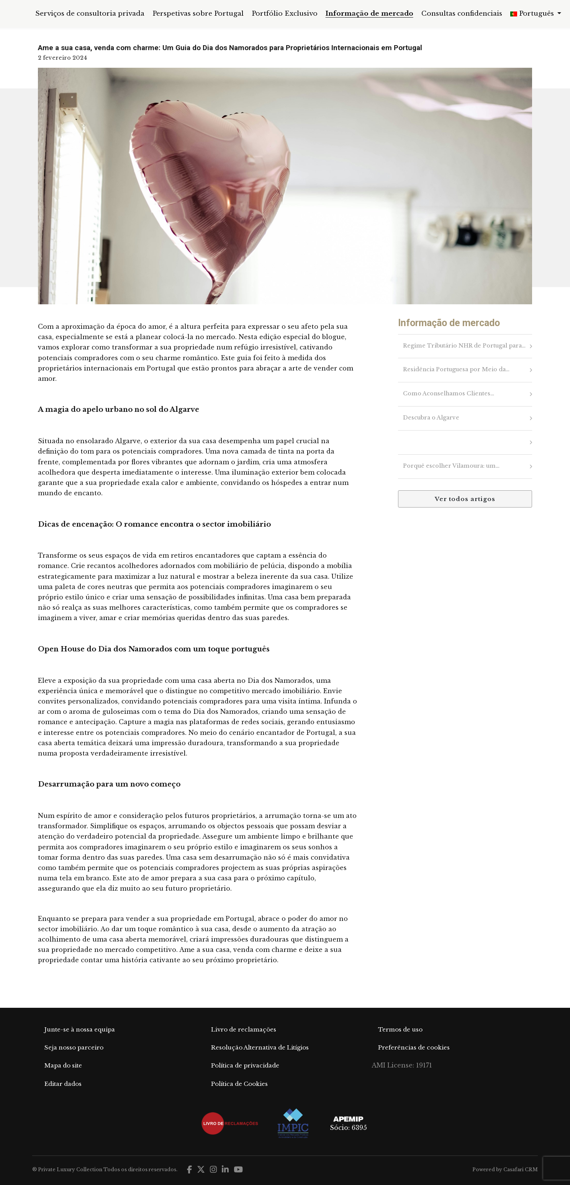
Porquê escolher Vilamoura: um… (451, 466)
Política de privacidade (245, 1065)
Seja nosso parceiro (73, 1047)
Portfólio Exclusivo (285, 14)
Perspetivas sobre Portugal (198, 14)
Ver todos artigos (465, 499)
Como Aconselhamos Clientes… (448, 393)
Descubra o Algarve (431, 418)
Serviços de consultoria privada (89, 14)
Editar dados (63, 1083)
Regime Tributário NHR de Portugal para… (464, 346)
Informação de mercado (369, 14)
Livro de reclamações (243, 1029)
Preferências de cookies (414, 1047)
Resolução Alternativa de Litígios (260, 1047)
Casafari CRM (520, 1169)
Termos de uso (400, 1029)
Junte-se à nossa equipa (79, 1029)
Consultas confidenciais (461, 14)
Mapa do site (63, 1065)
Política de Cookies (239, 1083)
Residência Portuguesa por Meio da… (456, 369)
